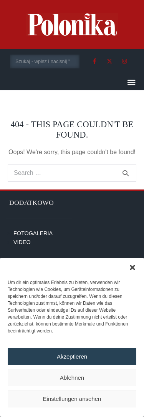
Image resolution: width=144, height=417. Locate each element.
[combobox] (44, 61)
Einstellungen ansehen (72, 398)
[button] (132, 267)
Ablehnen (72, 377)
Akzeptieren (72, 356)
